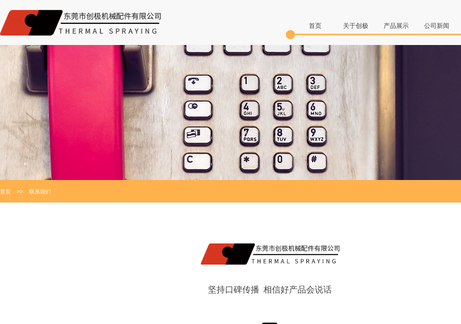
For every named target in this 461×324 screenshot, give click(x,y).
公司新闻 (436, 25)
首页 (315, 25)
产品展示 (396, 25)
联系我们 (40, 192)
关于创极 (355, 25)
